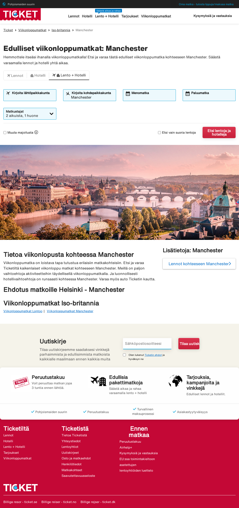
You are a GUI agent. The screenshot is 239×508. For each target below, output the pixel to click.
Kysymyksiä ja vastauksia (213, 15)
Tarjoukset (129, 16)
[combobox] (32, 97)
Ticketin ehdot (153, 355)
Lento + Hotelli (107, 16)
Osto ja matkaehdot (76, 458)
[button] (15, 75)
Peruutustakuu (130, 441)
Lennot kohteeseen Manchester (199, 264)
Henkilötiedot (71, 464)
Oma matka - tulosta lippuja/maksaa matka (206, 4)
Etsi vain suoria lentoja (177, 132)
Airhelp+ (126, 447)
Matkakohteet (72, 470)
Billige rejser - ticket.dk (98, 501)
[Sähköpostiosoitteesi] (147, 343)
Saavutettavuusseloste (78, 475)
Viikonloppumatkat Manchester (70, 311)
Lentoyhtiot (70, 446)
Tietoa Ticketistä (74, 435)
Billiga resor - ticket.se (20, 501)
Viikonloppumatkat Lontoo (22, 311)
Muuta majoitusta (18, 132)
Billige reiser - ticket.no (58, 501)
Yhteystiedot (71, 441)
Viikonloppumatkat (156, 16)
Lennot (73, 16)
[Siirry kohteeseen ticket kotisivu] (20, 14)
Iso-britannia (61, 30)
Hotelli (87, 16)
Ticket (8, 30)
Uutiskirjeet (70, 452)
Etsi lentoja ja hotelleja (219, 132)
